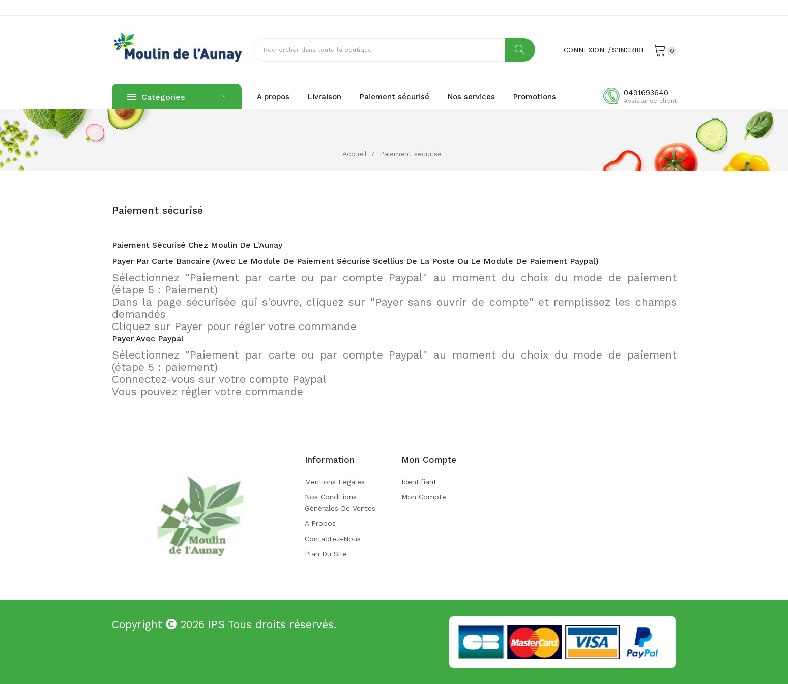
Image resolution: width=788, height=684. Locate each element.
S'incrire (629, 50)
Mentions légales (335, 482)
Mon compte (423, 497)
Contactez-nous (333, 538)
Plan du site (326, 554)
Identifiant (418, 482)
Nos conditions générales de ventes (340, 502)
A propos (320, 523)
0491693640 (646, 92)
